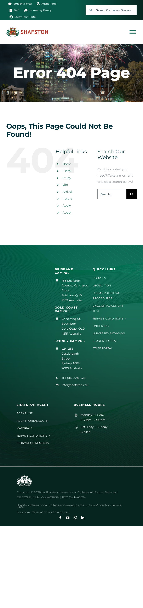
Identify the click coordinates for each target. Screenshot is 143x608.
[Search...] (111, 194)
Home (67, 164)
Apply (67, 205)
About (67, 212)
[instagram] (75, 517)
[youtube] (67, 517)
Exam (67, 171)
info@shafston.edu (75, 385)
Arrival (67, 192)
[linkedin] (82, 517)
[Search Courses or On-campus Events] (111, 10)
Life (65, 184)
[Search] (91, 10)
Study (67, 178)
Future (67, 199)
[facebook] (60, 517)
